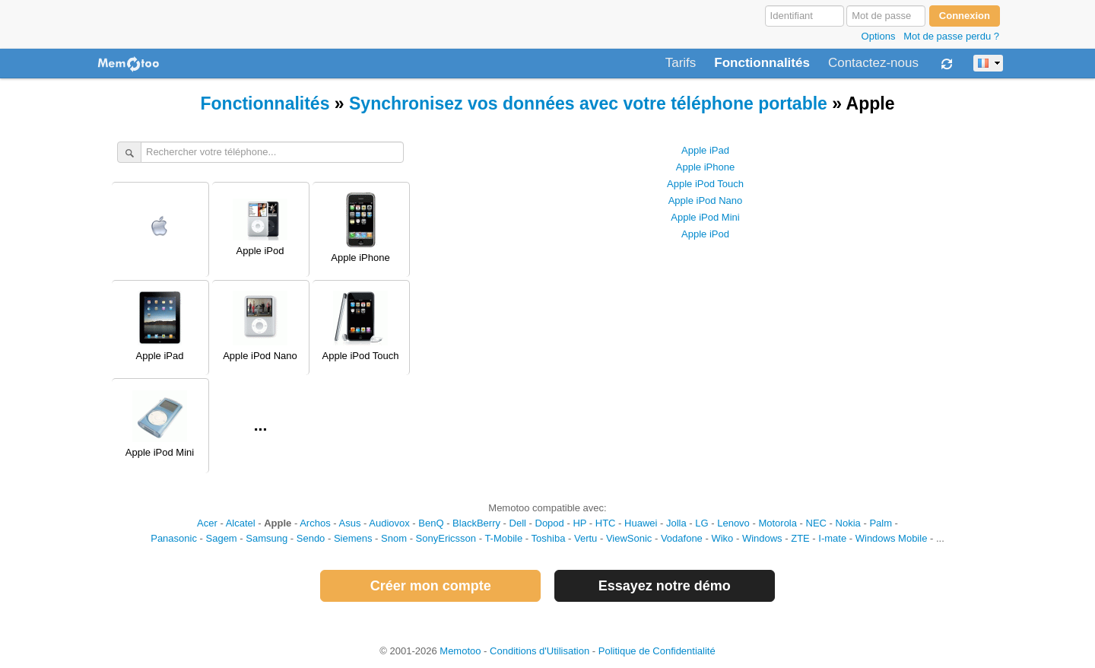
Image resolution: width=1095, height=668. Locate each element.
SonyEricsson (446, 538)
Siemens (353, 538)
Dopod (549, 523)
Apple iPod (705, 234)
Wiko (722, 538)
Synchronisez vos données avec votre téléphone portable (588, 103)
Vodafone (682, 538)
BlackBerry (476, 523)
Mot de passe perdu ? (951, 36)
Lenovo (733, 523)
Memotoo (460, 651)
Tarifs (681, 63)
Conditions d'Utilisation (539, 651)
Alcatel (241, 523)
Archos (315, 523)
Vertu (585, 538)
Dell (517, 523)
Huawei (640, 523)
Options (879, 36)
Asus (350, 523)
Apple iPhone (705, 167)
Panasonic (174, 538)
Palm (880, 523)
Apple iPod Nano (705, 200)
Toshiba (549, 538)
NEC (816, 523)
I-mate (832, 538)
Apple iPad (705, 150)
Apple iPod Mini (705, 217)
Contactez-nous (873, 63)
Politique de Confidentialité (657, 651)
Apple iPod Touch (705, 183)
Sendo (311, 538)
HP (579, 523)
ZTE (800, 538)
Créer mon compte (430, 585)
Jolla (676, 523)
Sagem (221, 538)
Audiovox (389, 523)
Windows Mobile (891, 538)
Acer (207, 523)
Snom (394, 538)
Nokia (848, 523)
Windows (762, 538)
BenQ (430, 523)
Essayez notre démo (664, 585)
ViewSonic (629, 538)
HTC (605, 523)
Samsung (266, 538)
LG (701, 523)
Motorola (777, 523)
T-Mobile (503, 538)
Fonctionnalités (762, 63)
